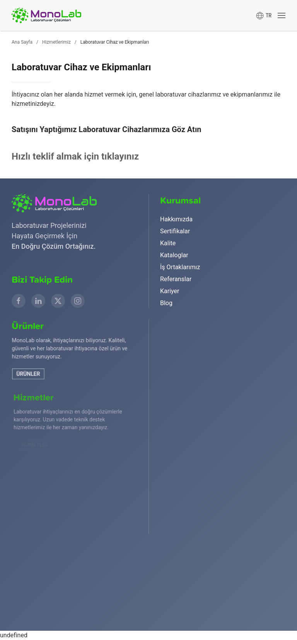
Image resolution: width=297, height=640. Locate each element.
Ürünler (34, 374)
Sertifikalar (175, 231)
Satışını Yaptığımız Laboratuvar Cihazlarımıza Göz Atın (106, 129)
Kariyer (169, 291)
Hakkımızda (176, 219)
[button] (264, 15)
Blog (166, 303)
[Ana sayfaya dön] (46, 15)
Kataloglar (174, 255)
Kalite (168, 243)
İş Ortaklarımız (180, 267)
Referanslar (175, 279)
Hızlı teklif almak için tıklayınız (75, 156)
